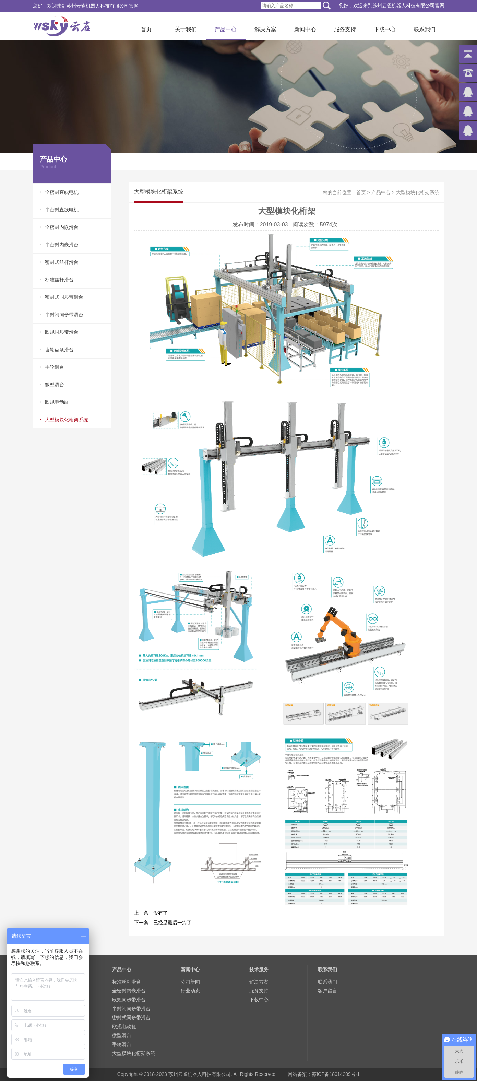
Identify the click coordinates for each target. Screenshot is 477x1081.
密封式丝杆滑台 (62, 262)
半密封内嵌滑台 (62, 244)
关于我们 (186, 29)
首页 (146, 29)
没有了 (160, 913)
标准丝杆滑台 (59, 279)
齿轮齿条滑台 (59, 349)
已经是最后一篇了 (172, 922)
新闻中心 (305, 29)
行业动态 (190, 991)
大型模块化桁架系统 (66, 419)
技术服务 (259, 969)
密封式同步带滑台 (64, 297)
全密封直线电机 (62, 192)
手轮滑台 (54, 367)
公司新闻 (190, 982)
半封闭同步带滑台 (64, 314)
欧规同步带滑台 (62, 332)
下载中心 (385, 29)
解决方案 (265, 29)
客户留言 (327, 991)
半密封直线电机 (62, 209)
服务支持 (345, 29)
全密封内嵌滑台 (62, 227)
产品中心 (226, 29)
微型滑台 (54, 384)
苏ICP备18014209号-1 (336, 1074)
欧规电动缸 (57, 402)
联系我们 (425, 29)
